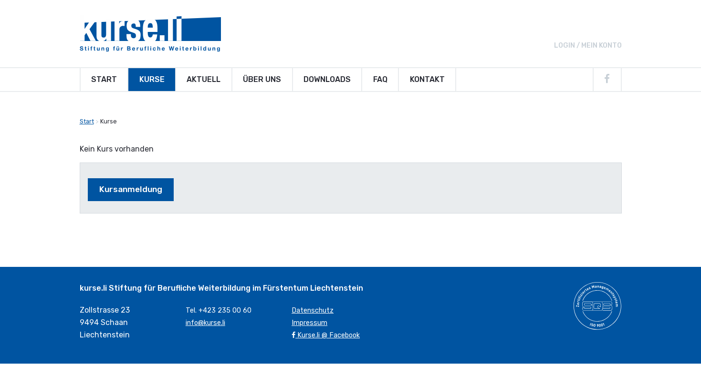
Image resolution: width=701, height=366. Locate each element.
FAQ (380, 79)
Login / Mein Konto (588, 45)
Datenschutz (315, 312)
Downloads (327, 79)
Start (104, 79)
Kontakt (427, 79)
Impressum (311, 324)
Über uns (262, 79)
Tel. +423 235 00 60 (221, 312)
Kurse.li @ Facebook (330, 337)
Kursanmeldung (136, 190)
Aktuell (203, 79)
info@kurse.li (209, 324)
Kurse (152, 79)
